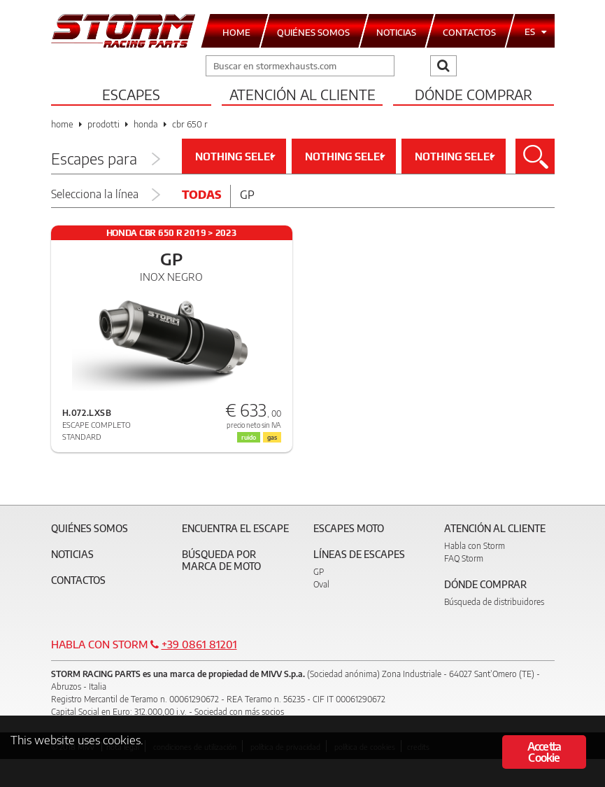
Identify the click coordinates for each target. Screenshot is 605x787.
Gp (247, 195)
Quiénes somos (89, 528)
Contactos (78, 580)
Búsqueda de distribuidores (494, 602)
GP (318, 571)
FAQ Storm (463, 558)
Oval (321, 584)
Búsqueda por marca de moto (221, 560)
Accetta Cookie (544, 752)
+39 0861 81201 (199, 644)
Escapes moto (348, 528)
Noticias (72, 554)
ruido (248, 437)
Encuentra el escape (235, 528)
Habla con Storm (474, 546)
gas (272, 437)
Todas (201, 195)
